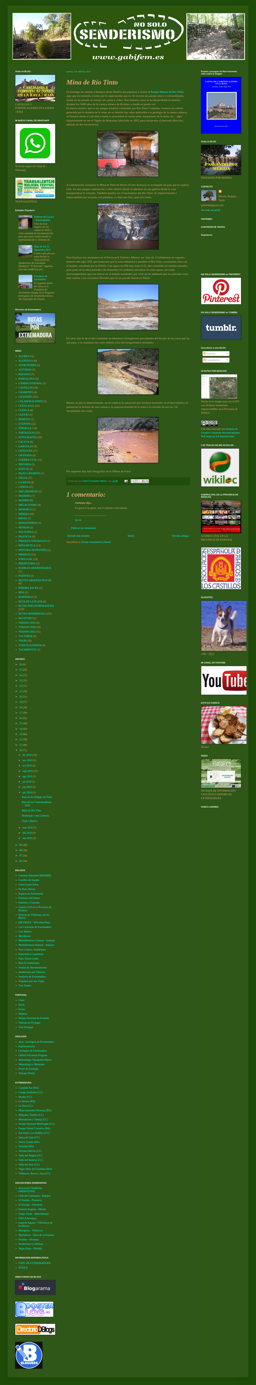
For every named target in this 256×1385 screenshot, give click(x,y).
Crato (21, 1000)
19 (21, 702)
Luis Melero (25, 931)
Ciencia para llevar (29, 884)
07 (21, 855)
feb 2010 (27, 832)
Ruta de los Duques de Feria (37, 797)
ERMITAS (24, 419)
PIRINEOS (25, 554)
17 (21, 712)
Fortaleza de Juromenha (40, 278)
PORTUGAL (26, 559)
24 (21, 675)
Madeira (23, 1013)
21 (21, 691)
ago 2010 (27, 776)
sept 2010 (27, 771)
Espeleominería (27, 1046)
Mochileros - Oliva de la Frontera (36, 1235)
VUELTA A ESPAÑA (30, 645)
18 (21, 707)
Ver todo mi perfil (210, 210)
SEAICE (23, 1267)
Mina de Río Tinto (31, 810)
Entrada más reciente (78, 535)
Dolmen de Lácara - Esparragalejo (44, 218)
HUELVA (24, 469)
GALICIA (24, 441)
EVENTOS (25, 423)
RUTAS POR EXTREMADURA (36, 606)
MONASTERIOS (28, 523)
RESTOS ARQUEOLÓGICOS (35, 580)
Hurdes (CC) (25, 1097)
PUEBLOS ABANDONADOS (35, 568)
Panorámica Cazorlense (31, 954)
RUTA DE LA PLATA (30, 601)
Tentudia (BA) (26, 1146)
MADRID (24, 500)
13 (21, 734)
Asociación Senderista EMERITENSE (30, 1190)
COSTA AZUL (27, 405)
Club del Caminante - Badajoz (35, 1195)
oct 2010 (27, 765)
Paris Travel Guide (28, 958)
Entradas (209, 353)
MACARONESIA (28, 491)
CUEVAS (24, 414)
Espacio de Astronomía (31, 893)
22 (21, 685)
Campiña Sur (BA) (29, 1087)
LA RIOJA (24, 482)
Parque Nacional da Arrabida (34, 1018)
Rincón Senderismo (29, 963)
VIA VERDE (26, 636)
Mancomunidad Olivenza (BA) (35, 1110)
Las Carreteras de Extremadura (35, 927)
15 (21, 723)
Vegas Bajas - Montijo (30, 1248)
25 (21, 669)
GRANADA (25, 455)
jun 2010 (27, 787)
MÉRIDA (24, 514)
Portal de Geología (28, 1068)
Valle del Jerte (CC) (29, 1164)
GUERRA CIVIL (28, 459)
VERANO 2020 (27, 627)
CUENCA (24, 410)
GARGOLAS (26, 446)
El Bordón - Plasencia (30, 1200)
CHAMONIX (26, 392)
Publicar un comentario (83, 528)
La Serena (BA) (27, 1101)
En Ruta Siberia (27, 889)
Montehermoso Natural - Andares (36, 945)
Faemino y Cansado (29, 902)
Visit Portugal (26, 1027)
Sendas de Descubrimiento (33, 967)
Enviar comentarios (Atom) (96, 542)
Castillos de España (29, 880)
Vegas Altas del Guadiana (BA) (35, 1169)
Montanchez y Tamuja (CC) (33, 1119)
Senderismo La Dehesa (31, 1244)
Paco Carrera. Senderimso (32, 949)
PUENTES (24, 575)
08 (21, 850)
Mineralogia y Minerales (32, 1064)
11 (21, 745)
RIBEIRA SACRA (28, 588)
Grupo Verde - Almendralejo (34, 1213)
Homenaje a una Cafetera (35, 815)
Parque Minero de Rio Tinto (167, 91)
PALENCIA (25, 536)
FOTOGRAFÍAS (28, 437)
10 (21, 750)
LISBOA (23, 487)
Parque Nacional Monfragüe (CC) (37, 1123)
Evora (22, 1009)
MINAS (23, 518)
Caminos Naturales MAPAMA (35, 875)
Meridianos (25, 936)
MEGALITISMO (28, 505)
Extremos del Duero (29, 898)
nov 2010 (27, 760)
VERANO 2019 (27, 622)
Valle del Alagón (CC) (30, 1155)
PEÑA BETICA (27, 545)
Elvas (21, 1004)
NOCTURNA (26, 532)
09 (21, 845)
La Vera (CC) (26, 1105)
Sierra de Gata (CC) (29, 1137)
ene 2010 (27, 838)
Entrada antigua (180, 535)
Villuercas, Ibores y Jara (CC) (34, 1173)
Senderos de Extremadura (32, 976)
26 (21, 664)
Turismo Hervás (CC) (30, 1151)
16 (21, 718)
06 (21, 861)
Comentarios (211, 360)
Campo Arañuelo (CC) (31, 1092)
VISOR (23, 640)
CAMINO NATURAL (30, 383)
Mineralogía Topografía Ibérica (35, 1059)
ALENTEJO (25, 360)
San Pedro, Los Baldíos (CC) (34, 1133)
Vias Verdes (25, 985)
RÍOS (22, 592)
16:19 (78, 520)
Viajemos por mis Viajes (32, 981)
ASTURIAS (25, 369)
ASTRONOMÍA (27, 365)
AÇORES (24, 356)
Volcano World (27, 1073)
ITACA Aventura (28, 1218)
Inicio (131, 535)
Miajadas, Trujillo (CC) (31, 1115)
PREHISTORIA (27, 563)
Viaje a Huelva (30, 821)
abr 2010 (27, 792)
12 (21, 739)
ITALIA (23, 477)
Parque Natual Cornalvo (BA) (34, 1128)
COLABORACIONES (31, 401)
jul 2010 (27, 781)
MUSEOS (24, 527)
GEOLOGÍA (25, 450)
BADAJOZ (25, 374)
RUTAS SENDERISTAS (32, 613)
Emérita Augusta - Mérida (32, 1209)
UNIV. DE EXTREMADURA (35, 1263)
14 (21, 728)
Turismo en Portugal (29, 1022)
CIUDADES (25, 396)
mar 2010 (27, 827)
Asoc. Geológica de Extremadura (36, 1041)
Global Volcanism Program (33, 1055)
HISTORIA (25, 464)
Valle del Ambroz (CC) (31, 1160)
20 (21, 696)
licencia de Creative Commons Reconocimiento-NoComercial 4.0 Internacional (220, 433)
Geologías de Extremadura (33, 1050)
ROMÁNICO (26, 597)
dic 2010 (27, 755)
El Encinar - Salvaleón (30, 1204)
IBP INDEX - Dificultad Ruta (34, 922)
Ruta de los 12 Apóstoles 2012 (42, 248)
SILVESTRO (26, 618)
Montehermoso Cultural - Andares (37, 940)
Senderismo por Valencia (32, 972)
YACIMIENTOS (28, 649)
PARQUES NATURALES (33, 541)
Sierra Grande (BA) (29, 1142)
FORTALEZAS (27, 432)
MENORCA (25, 509)
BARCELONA (27, 378)
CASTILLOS (26, 387)
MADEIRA (25, 495)
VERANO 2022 (27, 631)
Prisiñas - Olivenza (29, 1239)
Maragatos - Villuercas (31, 1230)
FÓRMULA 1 (26, 428)
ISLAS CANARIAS (29, 473)
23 (21, 680)
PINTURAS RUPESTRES (33, 550)
